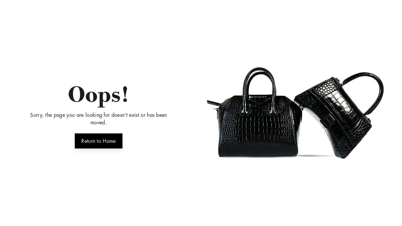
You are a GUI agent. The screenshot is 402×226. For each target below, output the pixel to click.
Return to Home (98, 140)
